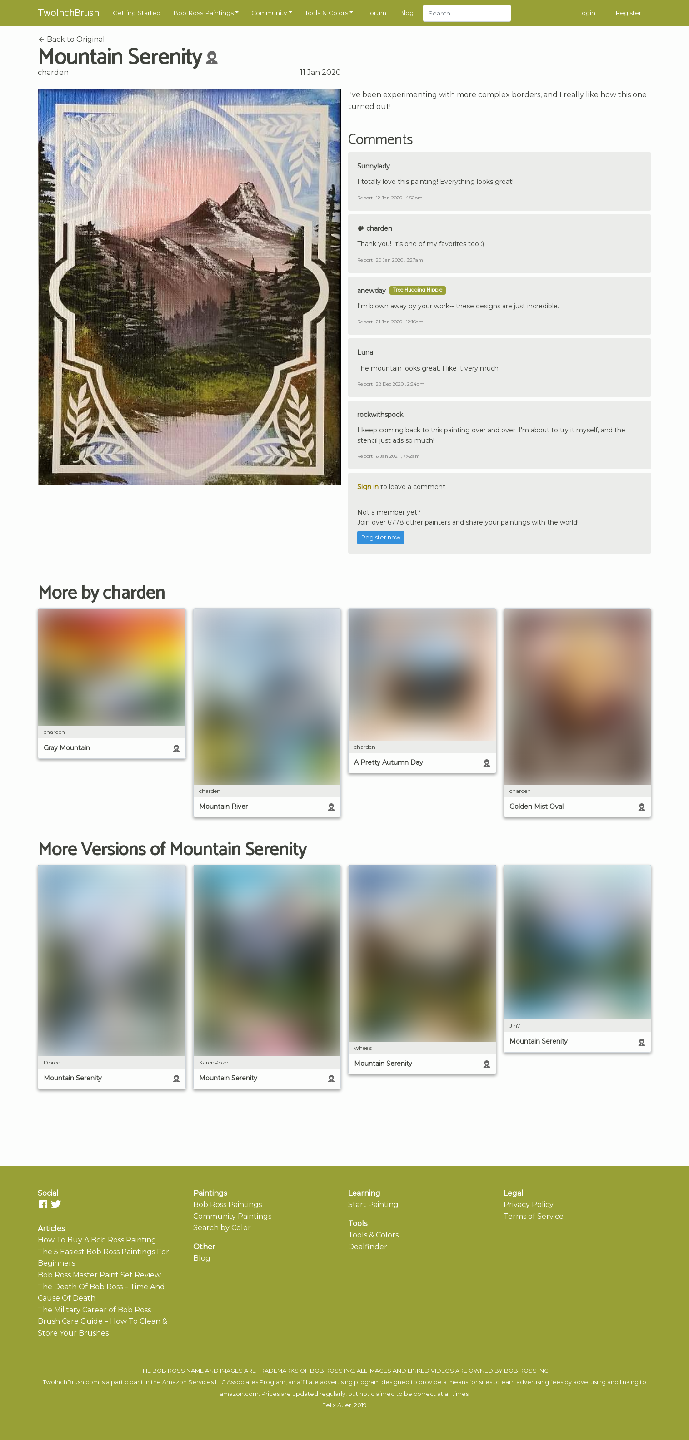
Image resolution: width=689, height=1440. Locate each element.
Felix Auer (336, 1405)
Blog (406, 12)
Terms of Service (534, 1216)
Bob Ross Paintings (203, 12)
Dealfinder (367, 1246)
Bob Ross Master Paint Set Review (99, 1275)
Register (628, 12)
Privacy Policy (529, 1204)
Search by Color (222, 1227)
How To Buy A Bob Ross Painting (97, 1240)
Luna (365, 352)
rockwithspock (380, 415)
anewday (371, 291)
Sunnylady (373, 166)
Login (586, 12)
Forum (376, 12)
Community (269, 12)
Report (365, 198)
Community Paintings (232, 1216)
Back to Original (71, 39)
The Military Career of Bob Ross (94, 1310)
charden (53, 72)
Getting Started (136, 12)
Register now (380, 537)
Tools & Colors (326, 12)
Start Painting (373, 1204)
